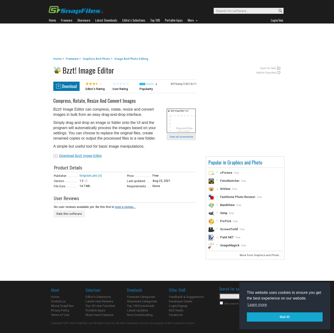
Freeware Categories (141, 297)
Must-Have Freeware (99, 315)
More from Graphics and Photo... (261, 255)
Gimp (223, 213)
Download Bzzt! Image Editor (80, 156)
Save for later (268, 68)
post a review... (125, 207)
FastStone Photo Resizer (237, 197)
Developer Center (180, 301)
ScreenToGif (229, 229)
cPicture (226, 172)
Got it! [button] (285, 317)
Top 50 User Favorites (100, 306)
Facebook (176, 315)
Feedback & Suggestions (186, 297)
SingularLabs (88, 175)
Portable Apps (95, 310)
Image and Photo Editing (131, 59)
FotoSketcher (229, 181)
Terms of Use (60, 315)
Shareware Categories (142, 301)
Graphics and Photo (96, 59)
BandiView (227, 205)
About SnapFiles (62, 306)
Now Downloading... (141, 315)
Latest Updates (137, 310)
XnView (225, 189)
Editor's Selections (98, 297)
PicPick (225, 221)
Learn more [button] (257, 305)
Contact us (58, 301)
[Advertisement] (167, 40)
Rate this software (69, 214)
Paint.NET (227, 237)
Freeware (72, 59)
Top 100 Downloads (140, 306)
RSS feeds (176, 310)
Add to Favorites (266, 72)
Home (57, 59)
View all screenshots (181, 136)
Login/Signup (178, 306)
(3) (100, 175)
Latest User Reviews (99, 301)
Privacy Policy (60, 310)
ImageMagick (229, 245)
